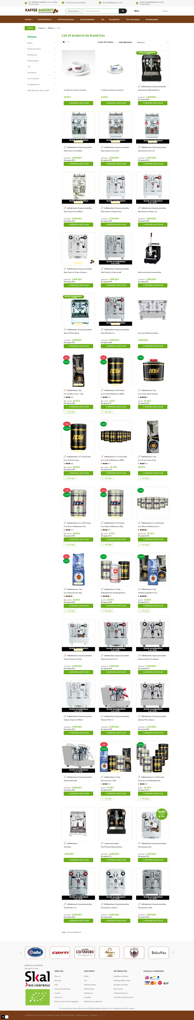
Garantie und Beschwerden (123, 997)
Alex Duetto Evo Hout (110, 151)
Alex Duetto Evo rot (146, 151)
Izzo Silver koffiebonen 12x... (75, 526)
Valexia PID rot (107, 720)
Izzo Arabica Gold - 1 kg (73, 394)
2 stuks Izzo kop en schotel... (75, 90)
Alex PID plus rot (108, 333)
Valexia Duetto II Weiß (73, 720)
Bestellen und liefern (121, 976)
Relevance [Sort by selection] (153, 42)
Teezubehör (32, 72)
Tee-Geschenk (33, 78)
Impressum (58, 997)
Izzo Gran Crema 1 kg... (147, 460)
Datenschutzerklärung (62, 989)
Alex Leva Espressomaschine (149, 272)
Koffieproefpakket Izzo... (148, 593)
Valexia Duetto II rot (109, 659)
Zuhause (31, 36)
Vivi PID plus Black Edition (111, 847)
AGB (56, 985)
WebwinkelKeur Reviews (99, 1008)
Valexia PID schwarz (146, 720)
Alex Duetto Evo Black (73, 151)
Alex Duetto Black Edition (148, 90)
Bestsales (57, 980)
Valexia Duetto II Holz (73, 659)
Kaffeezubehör (33, 61)
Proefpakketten (33, 84)
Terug (30, 28)
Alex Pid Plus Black (71, 333)
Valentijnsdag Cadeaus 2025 (38, 90)
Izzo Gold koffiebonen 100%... (113, 394)
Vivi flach (67, 847)
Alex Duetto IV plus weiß (111, 272)
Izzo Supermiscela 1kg (73, 593)
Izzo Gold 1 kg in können (148, 394)
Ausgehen (87, 997)
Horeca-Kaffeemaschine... (148, 333)
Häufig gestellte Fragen (122, 980)
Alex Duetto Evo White (73, 211)
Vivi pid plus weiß (145, 908)
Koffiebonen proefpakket (93, 1001)
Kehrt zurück (118, 989)
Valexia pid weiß (70, 780)
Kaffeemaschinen (34, 49)
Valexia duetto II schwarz (148, 659)
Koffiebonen (32, 55)
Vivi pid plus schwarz (109, 908)
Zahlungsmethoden (121, 993)
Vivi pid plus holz (145, 847)
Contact (57, 993)
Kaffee (30, 43)
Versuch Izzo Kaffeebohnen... (149, 780)
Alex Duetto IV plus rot (147, 211)
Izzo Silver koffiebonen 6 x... (149, 526)
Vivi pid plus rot (70, 908)
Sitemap (101, 1015)
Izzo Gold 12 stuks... (72, 460)
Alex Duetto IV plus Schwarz (75, 272)
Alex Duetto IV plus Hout (111, 211)
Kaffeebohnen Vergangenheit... (113, 593)
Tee (28, 67)
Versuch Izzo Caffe (108, 780)
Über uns (57, 976)
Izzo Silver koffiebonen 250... (112, 526)
